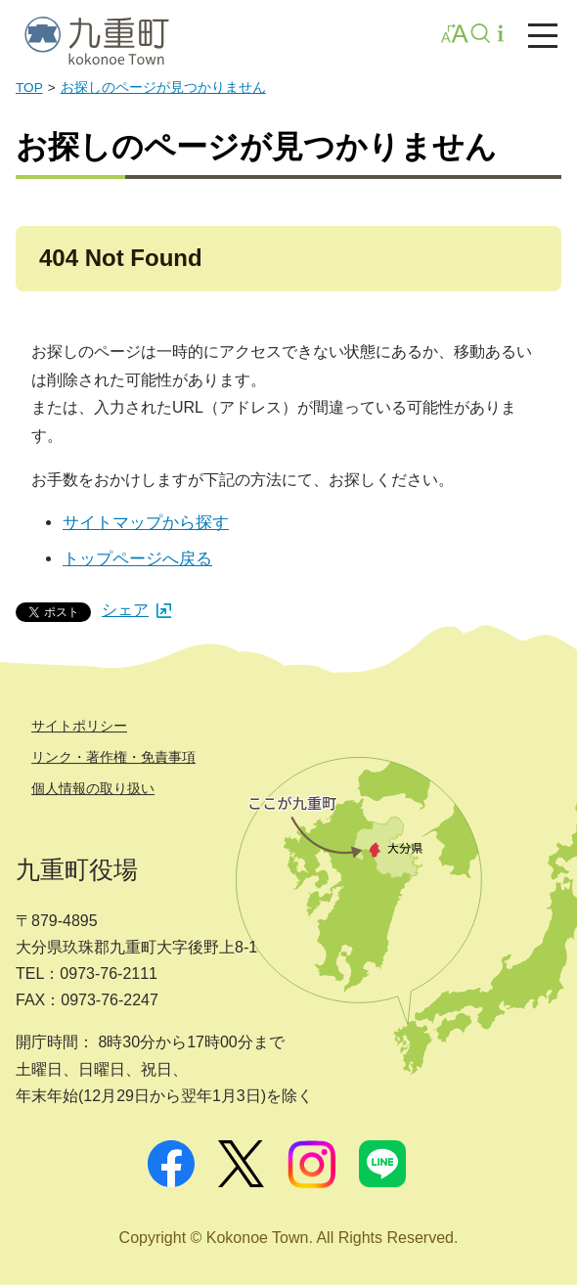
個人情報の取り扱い (93, 788)
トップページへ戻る (137, 559)
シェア (136, 609)
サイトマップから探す (146, 522)
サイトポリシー (79, 725)
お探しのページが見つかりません (163, 87)
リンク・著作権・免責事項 (113, 757)
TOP (29, 87)
